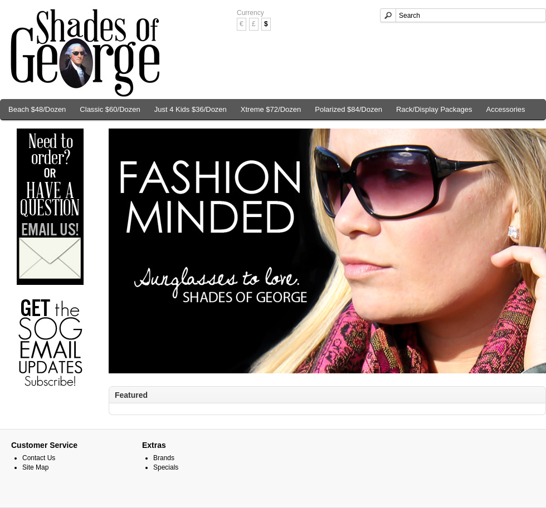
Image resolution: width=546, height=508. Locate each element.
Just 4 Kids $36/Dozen (190, 109)
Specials (165, 467)
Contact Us (38, 458)
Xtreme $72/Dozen (271, 109)
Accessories (505, 109)
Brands (163, 458)
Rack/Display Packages (434, 109)
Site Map (35, 467)
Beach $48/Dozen (37, 109)
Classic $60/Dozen (110, 109)
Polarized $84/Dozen (348, 109)
